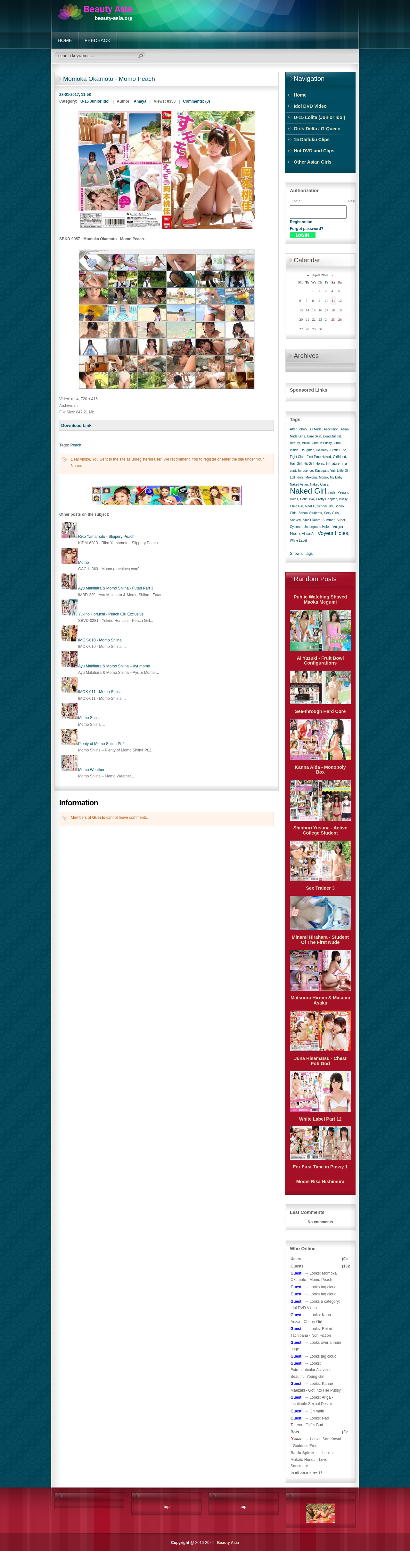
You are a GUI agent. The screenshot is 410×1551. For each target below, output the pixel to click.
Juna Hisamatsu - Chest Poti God (320, 1061)
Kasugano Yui (325, 470)
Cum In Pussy (322, 443)
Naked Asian (299, 484)
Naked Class (319, 484)
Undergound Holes (317, 527)
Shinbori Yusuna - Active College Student (320, 830)
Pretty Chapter (326, 499)
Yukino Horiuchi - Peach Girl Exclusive (111, 614)
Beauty (295, 443)
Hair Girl (296, 463)
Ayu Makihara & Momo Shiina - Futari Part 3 (115, 588)
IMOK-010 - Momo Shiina (99, 640)
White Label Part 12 (320, 1119)
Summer (329, 520)
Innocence (305, 470)
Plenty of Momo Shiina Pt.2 (101, 744)
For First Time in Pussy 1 (320, 1166)
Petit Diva (307, 499)
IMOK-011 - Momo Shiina (99, 692)
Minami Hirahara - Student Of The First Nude (320, 940)
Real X (310, 506)
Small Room (311, 520)
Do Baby (322, 450)
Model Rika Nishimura (320, 1181)
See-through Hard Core (320, 711)
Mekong (311, 477)
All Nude (315, 429)
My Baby (336, 477)
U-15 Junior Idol (95, 101)
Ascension (331, 429)
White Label (298, 540)
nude (331, 492)
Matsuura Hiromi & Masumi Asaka (320, 1000)
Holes (320, 463)
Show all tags (301, 553)
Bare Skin (314, 436)
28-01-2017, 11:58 (75, 94)
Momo (83, 562)
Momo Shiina (89, 718)
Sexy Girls (331, 513)
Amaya (140, 101)
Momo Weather (91, 769)
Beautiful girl (332, 436)
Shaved (295, 520)
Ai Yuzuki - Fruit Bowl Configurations (320, 661)
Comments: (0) (196, 101)
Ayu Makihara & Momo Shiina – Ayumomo (114, 666)
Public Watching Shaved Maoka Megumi (320, 599)
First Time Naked (319, 457)
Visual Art (309, 534)
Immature (333, 463)
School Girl (324, 506)
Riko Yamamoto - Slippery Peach (106, 536)
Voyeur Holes (332, 533)
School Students (310, 513)
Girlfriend (339, 457)
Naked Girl (308, 491)
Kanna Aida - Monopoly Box (320, 770)
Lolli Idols (296, 477)
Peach (75, 445)
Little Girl (343, 470)
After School (298, 429)
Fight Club (297, 457)
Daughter (307, 450)
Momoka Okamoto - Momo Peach (109, 78)
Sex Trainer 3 (320, 888)
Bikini (306, 443)
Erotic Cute (338, 450)
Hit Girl (309, 463)
